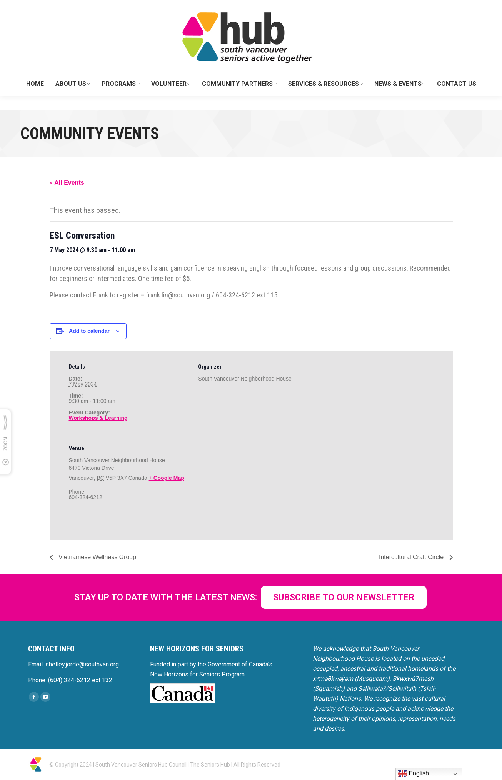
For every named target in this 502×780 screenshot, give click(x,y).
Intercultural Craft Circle (412, 557)
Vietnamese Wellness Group (97, 557)
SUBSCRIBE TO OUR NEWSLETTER (343, 597)
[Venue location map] (238, 485)
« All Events (67, 182)
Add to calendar (89, 331)
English (413, 773)
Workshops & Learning (98, 418)
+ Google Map (166, 478)
